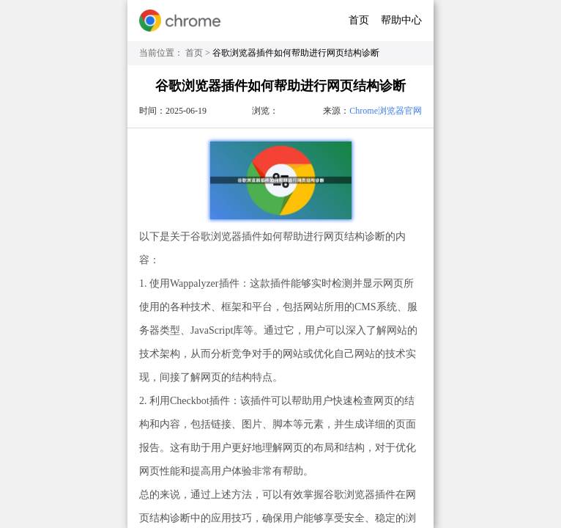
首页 (359, 20)
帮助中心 (401, 20)
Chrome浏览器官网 (385, 111)
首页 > (198, 53)
